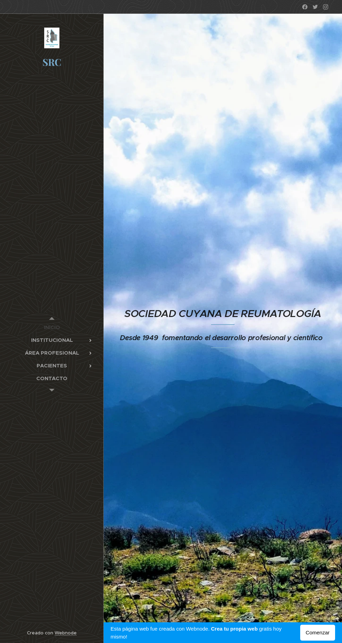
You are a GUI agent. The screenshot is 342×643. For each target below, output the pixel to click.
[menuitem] (52, 327)
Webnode (66, 633)
